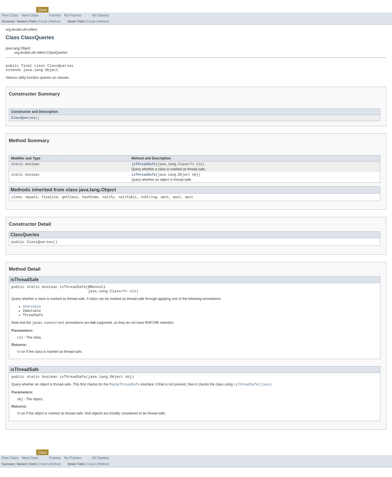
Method (55, 21)
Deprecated (71, 10)
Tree (55, 10)
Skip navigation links (15, 5)
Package (26, 10)
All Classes (100, 15)
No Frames (72, 15)
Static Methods (52, 154)
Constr (42, 21)
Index (88, 10)
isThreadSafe (144, 166)
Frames (55, 15)
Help (99, 10)
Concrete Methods (88, 154)
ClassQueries (23, 119)
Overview (9, 10)
